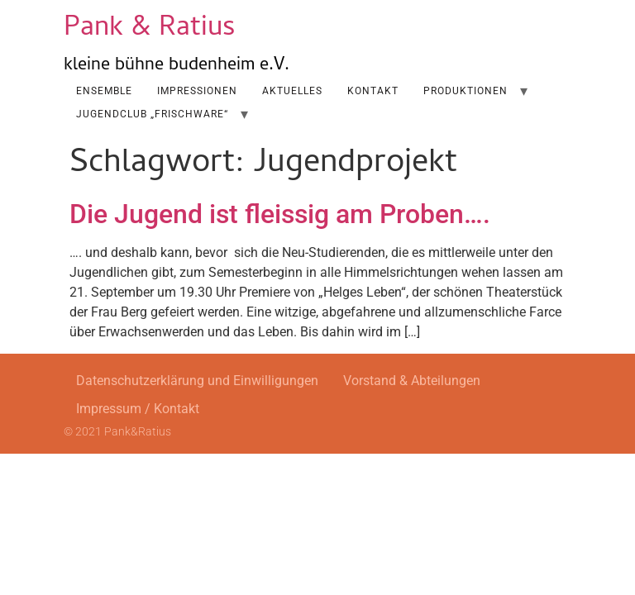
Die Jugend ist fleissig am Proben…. (279, 214)
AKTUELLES (292, 91)
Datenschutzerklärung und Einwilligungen (197, 380)
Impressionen (197, 91)
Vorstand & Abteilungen (411, 380)
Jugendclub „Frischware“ (152, 114)
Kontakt (373, 91)
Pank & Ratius (150, 29)
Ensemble (104, 91)
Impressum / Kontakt (137, 408)
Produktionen (465, 91)
